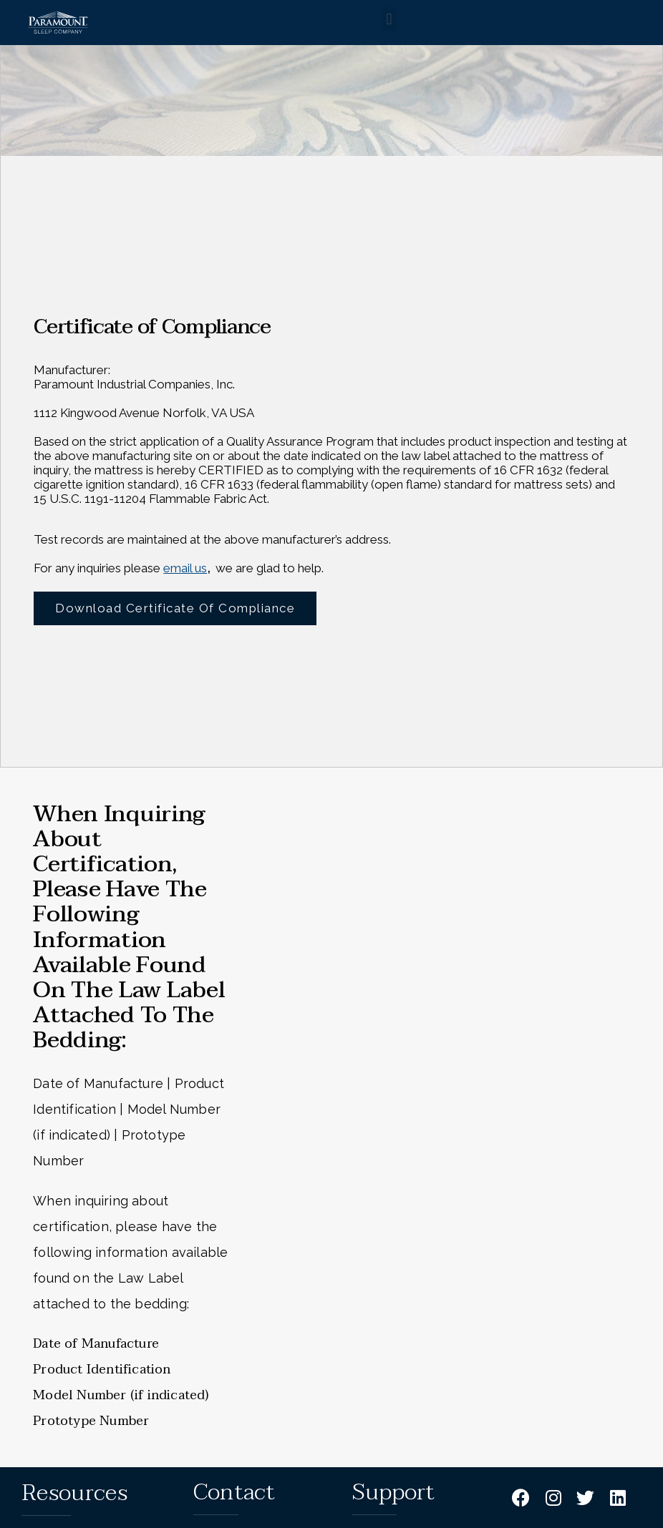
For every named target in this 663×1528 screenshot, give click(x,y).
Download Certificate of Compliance (175, 604)
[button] (389, 19)
